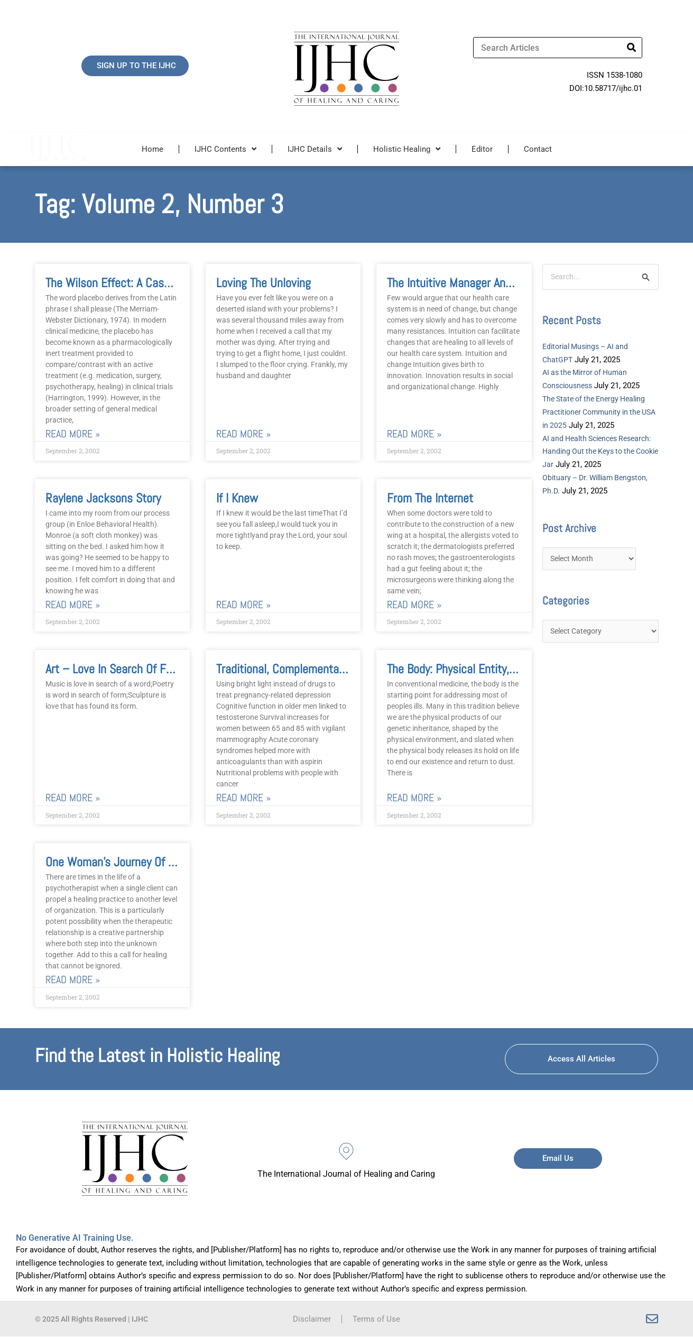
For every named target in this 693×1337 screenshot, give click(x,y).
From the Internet (430, 498)
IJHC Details (315, 149)
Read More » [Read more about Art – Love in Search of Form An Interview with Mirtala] (72, 798)
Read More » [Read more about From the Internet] (414, 604)
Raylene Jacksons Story (103, 498)
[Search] (631, 48)
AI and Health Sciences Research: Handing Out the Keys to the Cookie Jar (598, 452)
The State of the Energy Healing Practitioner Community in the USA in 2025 (598, 413)
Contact (538, 149)
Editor (482, 149)
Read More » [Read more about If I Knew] (243, 604)
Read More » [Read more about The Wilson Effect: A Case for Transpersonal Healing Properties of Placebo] (72, 434)
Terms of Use (376, 1319)
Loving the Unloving (263, 282)
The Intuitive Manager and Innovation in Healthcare (509, 282)
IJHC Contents (225, 149)
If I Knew (237, 498)
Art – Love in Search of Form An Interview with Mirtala (177, 669)
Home (152, 149)
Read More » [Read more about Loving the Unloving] (243, 434)
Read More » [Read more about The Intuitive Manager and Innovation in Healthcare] (414, 434)
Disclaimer (312, 1319)
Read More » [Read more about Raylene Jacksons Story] (72, 604)
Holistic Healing (406, 149)
